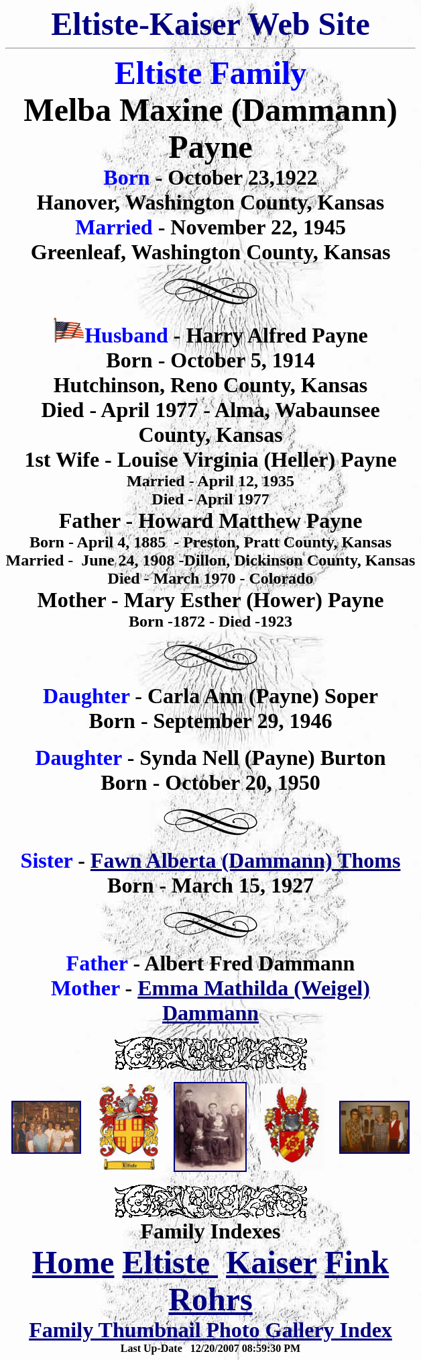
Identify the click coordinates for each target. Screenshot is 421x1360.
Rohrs (210, 1299)
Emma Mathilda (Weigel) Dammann (253, 1000)
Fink (356, 1262)
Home (73, 1262)
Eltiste (170, 1262)
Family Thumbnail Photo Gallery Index (210, 1330)
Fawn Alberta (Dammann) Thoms (246, 860)
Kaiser (271, 1262)
